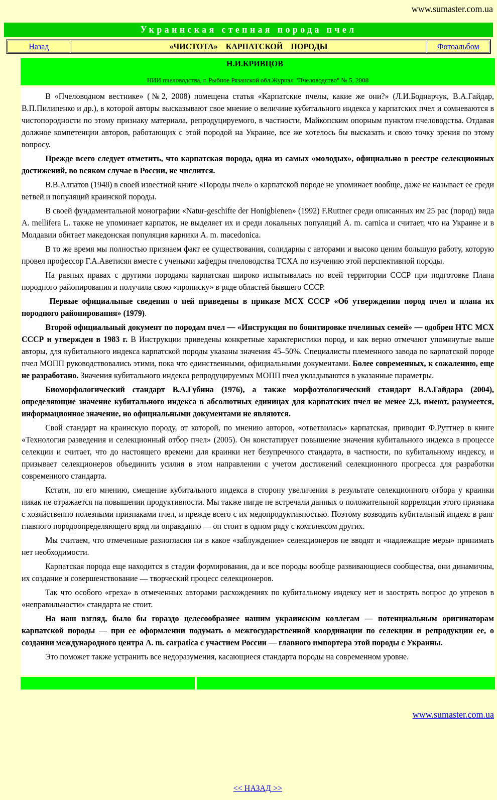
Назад (39, 46)
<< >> (257, 788)
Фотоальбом (458, 46)
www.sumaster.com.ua (453, 715)
